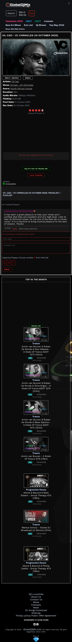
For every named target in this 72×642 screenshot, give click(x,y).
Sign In (22, 12)
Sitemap (36, 613)
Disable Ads (36, 326)
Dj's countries (36, 594)
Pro (31, 13)
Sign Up (22, 15)
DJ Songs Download (36, 610)
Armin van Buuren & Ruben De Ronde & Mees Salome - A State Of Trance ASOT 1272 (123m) (36, 423)
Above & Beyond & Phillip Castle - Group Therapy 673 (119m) (36, 568)
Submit (7, 269)
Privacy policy (23, 615)
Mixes (36, 602)
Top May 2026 (56, 25)
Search (11, 13)
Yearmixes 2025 (14, 21)
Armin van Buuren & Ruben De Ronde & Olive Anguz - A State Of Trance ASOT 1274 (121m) (36, 387)
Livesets (48, 21)
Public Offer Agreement (43, 615)
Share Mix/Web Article (15, 29)
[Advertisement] (36, 133)
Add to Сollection (12, 78)
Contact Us (36, 599)
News (36, 607)
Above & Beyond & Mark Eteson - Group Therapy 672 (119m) (36, 495)
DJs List (28, 25)
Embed (27, 78)
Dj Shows (41, 25)
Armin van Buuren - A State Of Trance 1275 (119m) (36, 457)
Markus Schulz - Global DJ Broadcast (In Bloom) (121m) (36, 528)
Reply (15, 229)
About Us (36, 597)
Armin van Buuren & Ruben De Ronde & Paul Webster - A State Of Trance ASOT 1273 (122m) (36, 350)
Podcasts (36, 605)
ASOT (38, 21)
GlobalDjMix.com (32, 629)
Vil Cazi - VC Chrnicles (21, 85)
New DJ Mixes (13, 25)
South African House (21, 88)
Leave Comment (36, 175)
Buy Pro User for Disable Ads (36, 169)
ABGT (29, 21)
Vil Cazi (15, 81)
